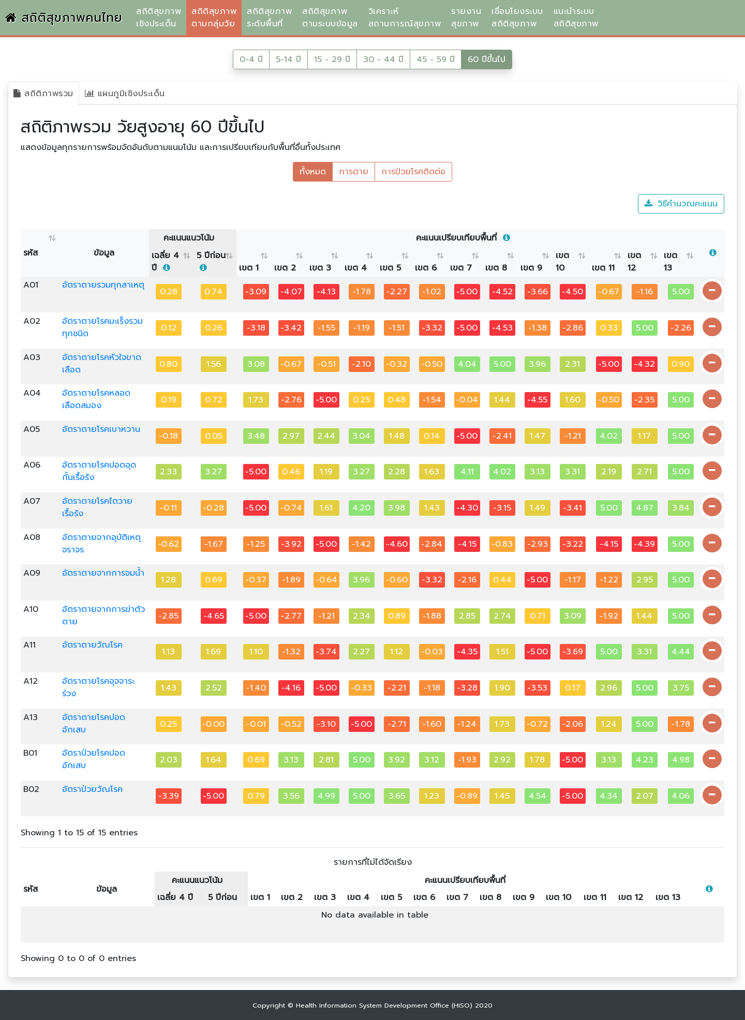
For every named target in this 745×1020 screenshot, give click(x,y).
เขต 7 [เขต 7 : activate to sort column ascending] (461, 268)
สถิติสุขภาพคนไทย (64, 18)
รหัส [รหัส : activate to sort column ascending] (30, 253)
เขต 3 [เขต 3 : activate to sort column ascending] (320, 268)
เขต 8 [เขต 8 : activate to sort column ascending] (496, 268)
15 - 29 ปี (332, 59)
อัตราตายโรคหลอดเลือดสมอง (96, 399)
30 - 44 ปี (383, 59)
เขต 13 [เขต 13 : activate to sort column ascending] (670, 261)
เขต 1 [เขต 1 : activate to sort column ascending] (249, 268)
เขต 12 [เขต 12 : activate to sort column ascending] (634, 261)
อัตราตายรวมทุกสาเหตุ (103, 285)
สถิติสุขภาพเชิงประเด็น (158, 17)
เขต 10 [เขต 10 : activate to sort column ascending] (562, 261)
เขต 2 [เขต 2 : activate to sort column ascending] (285, 268)
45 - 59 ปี (435, 59)
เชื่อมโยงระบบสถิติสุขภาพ (517, 17)
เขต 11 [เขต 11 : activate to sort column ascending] (603, 268)
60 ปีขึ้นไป (486, 59)
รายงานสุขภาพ (466, 17)
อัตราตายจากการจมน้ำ (103, 573)
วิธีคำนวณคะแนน (681, 204)
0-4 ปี (251, 59)
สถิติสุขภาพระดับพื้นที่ (269, 17)
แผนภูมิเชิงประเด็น (125, 93)
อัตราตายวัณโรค (92, 645)
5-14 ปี (288, 59)
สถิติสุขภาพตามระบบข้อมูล (330, 17)
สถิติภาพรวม (43, 93)
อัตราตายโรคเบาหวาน (101, 429)
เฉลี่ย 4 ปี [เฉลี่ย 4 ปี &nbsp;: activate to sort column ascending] (165, 261)
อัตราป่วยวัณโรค (92, 789)
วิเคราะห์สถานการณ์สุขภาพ (404, 17)
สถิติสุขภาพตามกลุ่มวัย (213, 17)
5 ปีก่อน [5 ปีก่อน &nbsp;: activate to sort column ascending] (211, 261)
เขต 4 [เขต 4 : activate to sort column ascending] (356, 268)
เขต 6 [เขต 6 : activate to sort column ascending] (426, 268)
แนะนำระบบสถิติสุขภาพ (576, 17)
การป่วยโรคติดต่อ (413, 172)
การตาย (353, 172)
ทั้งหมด (313, 172)
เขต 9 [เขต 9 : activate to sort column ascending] (531, 268)
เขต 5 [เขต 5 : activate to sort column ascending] (390, 268)
